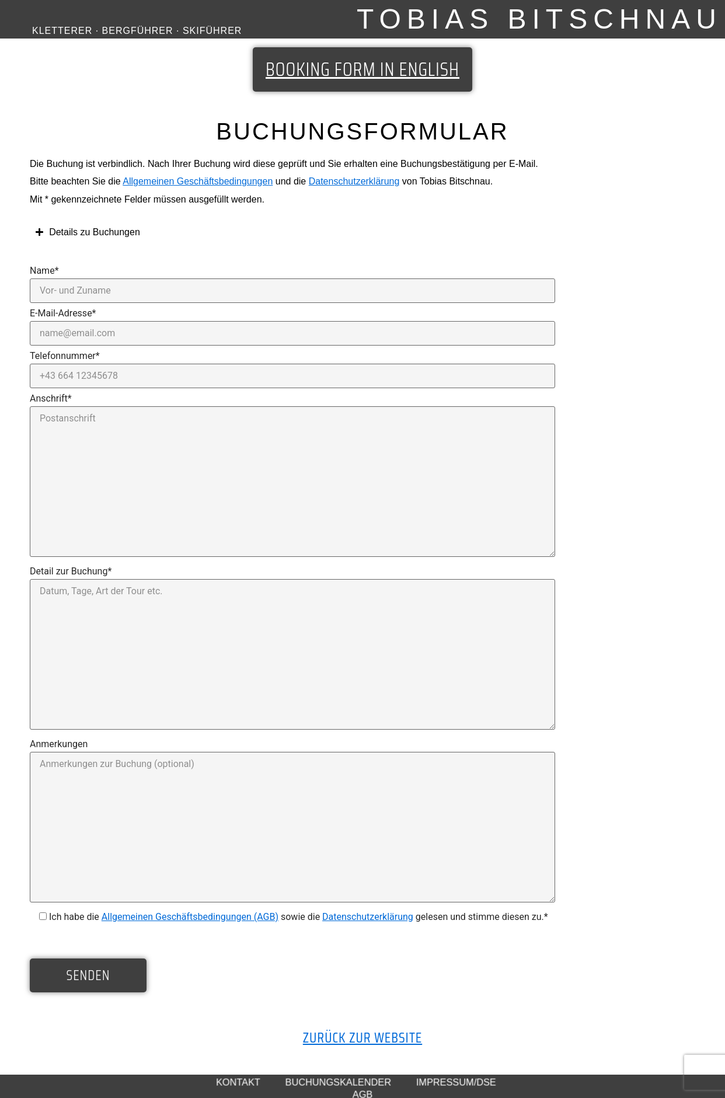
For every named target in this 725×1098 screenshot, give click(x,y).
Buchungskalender (338, 1082)
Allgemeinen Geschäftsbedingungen (198, 181)
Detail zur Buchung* (70, 571)
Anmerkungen (59, 743)
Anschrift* (51, 398)
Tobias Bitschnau (539, 19)
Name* (44, 270)
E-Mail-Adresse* (63, 313)
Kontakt (238, 1082)
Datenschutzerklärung (354, 181)
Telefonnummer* (65, 355)
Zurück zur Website (362, 1038)
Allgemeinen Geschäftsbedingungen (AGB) (190, 916)
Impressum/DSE (456, 1082)
